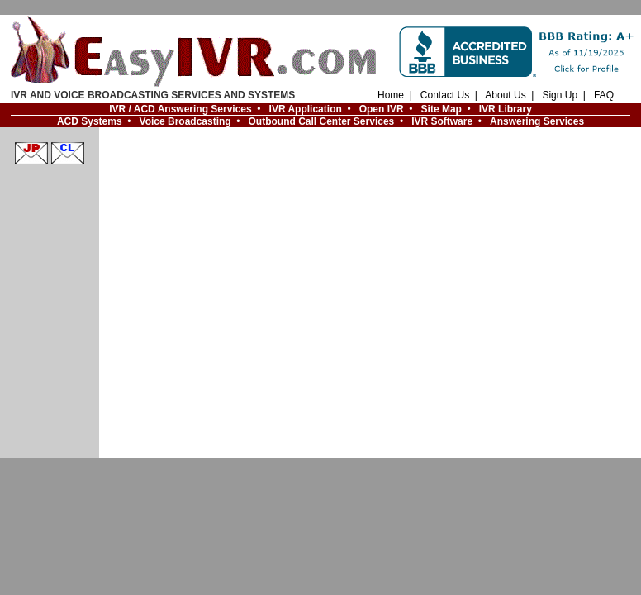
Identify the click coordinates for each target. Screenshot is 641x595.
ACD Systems (89, 121)
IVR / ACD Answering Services (180, 109)
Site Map (441, 109)
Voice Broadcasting (185, 121)
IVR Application (305, 109)
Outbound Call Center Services (322, 121)
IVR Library (505, 109)
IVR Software (441, 121)
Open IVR (381, 109)
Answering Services (537, 121)
